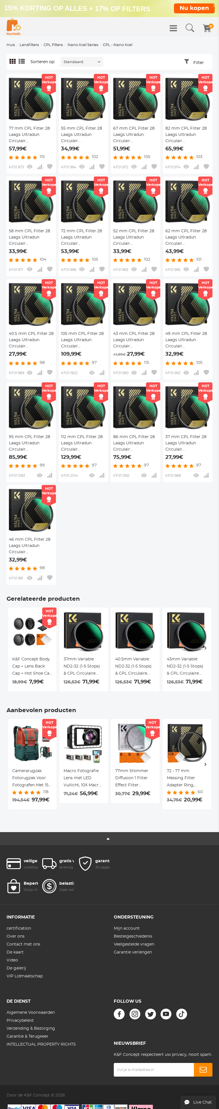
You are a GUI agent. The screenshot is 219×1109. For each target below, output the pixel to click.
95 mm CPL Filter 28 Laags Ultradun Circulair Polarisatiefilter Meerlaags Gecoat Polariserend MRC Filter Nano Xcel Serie (30, 444)
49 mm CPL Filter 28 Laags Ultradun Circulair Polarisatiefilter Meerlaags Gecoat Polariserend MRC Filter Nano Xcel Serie (186, 340)
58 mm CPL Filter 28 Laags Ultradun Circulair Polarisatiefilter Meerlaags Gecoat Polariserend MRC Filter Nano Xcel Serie (30, 238)
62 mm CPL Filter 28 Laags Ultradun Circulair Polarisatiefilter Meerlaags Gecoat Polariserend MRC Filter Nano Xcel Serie (186, 238)
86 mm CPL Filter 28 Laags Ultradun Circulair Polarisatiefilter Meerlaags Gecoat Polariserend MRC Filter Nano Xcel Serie (134, 444)
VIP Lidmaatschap (25, 976)
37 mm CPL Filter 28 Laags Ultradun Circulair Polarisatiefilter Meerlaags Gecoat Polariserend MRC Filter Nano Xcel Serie (186, 444)
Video (12, 960)
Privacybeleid (20, 1021)
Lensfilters (29, 45)
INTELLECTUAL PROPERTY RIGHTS (41, 1044)
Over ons (16, 936)
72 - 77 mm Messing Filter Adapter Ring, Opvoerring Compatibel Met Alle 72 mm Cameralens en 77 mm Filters (184, 779)
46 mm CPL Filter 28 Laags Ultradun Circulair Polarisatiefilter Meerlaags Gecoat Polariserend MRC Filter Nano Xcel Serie (30, 546)
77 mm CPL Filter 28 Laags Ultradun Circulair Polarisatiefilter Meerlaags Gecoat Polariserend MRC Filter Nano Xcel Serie (30, 135)
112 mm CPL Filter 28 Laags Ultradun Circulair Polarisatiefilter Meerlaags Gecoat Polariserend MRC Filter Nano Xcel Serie (82, 444)
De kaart (15, 952)
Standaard (73, 62)
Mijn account (127, 928)
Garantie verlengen (133, 952)
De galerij (16, 968)
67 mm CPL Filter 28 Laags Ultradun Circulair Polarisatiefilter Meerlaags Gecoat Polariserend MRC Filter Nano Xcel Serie (134, 135)
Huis (11, 45)
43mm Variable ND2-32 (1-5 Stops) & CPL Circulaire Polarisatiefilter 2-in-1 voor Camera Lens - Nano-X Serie (186, 667)
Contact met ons (23, 944)
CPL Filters (53, 45)
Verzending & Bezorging (31, 1029)
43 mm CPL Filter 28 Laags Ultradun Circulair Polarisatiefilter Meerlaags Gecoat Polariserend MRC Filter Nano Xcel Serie (134, 340)
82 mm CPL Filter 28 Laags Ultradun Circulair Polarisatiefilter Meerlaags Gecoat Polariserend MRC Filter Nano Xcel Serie (186, 135)
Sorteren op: (43, 62)
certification (19, 928)
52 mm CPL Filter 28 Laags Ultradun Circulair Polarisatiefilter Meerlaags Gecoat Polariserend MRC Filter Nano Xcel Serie (134, 238)
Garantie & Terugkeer (27, 1036)
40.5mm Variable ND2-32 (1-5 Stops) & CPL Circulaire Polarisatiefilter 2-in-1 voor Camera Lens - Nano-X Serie (134, 667)
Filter (198, 63)
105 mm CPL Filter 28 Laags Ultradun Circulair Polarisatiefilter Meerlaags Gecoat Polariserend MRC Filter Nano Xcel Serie (82, 340)
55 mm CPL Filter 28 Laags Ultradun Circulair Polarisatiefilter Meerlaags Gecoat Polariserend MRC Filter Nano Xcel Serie (82, 135)
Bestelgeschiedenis (133, 936)
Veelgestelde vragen (134, 944)
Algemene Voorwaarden (31, 1013)
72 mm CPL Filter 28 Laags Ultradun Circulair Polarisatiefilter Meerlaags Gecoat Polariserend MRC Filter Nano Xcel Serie (82, 238)
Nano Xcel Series (83, 45)
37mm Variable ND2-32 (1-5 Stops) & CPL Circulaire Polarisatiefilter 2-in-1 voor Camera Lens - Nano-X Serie (83, 667)
